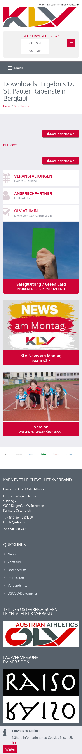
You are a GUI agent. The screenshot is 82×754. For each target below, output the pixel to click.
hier (14, 742)
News (12, 554)
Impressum (16, 578)
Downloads (21, 106)
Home (7, 106)
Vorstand (14, 562)
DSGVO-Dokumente (22, 593)
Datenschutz (17, 570)
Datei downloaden (60, 134)
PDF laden (10, 145)
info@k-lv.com (16, 522)
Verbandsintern (19, 585)
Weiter (10, 749)
